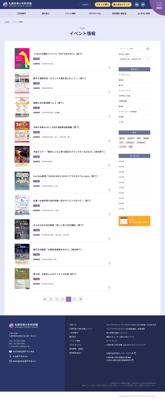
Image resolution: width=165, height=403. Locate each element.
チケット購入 (102, 4)
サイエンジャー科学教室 (128, 111)
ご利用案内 (73, 333)
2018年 (121, 203)
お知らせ (72, 325)
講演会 (121, 106)
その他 (121, 122)
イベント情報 (74, 341)
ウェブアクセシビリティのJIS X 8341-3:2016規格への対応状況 (131, 325)
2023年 (121, 177)
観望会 (121, 80)
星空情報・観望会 (76, 349)
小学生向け (130, 142)
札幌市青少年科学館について (80, 329)
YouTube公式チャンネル (21, 351)
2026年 (121, 161)
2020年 (121, 193)
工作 (121, 142)
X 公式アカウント (18, 356)
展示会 (121, 85)
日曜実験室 (123, 101)
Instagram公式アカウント (22, 361)
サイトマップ (111, 341)
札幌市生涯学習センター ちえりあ (119, 353)
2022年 (121, 182)
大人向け (123, 147)
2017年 (121, 209)
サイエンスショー (125, 90)
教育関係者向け (75, 353)
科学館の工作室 (124, 96)
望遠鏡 (146, 138)
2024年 (121, 172)
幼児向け (131, 138)
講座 (130, 147)
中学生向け (141, 142)
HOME (7, 22)
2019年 (121, 198)
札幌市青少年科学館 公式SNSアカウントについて (126, 345)
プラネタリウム (124, 75)
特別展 (121, 117)
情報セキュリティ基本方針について (120, 337)
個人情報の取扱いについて (116, 333)
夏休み (122, 138)
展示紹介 (72, 337)
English (85, 4)
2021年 (121, 187)
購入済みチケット (121, 4)
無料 (138, 138)
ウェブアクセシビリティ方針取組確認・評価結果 (125, 329)
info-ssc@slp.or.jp (22, 346)
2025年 (121, 166)
